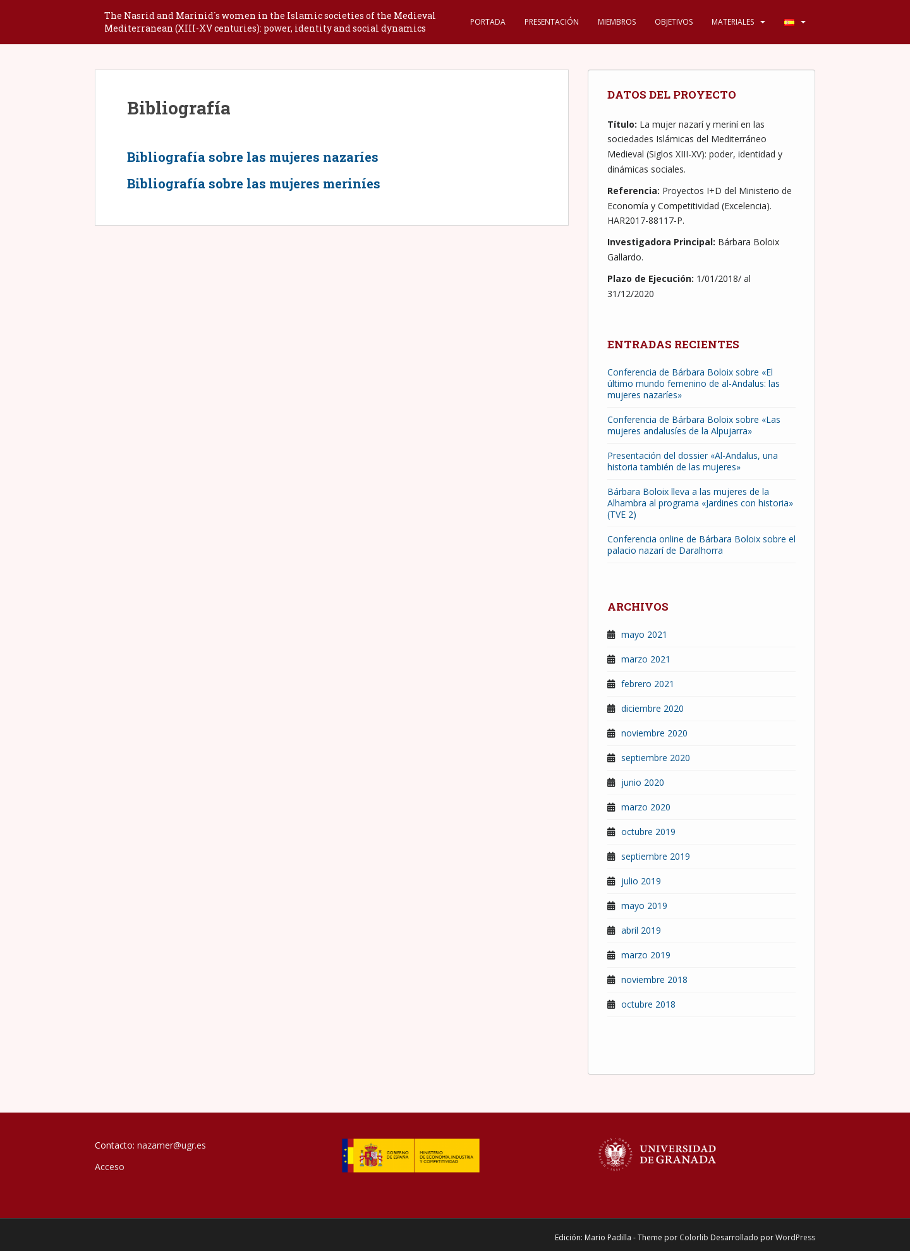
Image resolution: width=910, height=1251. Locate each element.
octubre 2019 (648, 832)
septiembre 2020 (655, 758)
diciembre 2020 (652, 708)
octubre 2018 (648, 1004)
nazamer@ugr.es (171, 1145)
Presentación (552, 21)
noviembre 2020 (654, 733)
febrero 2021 (647, 684)
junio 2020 (642, 782)
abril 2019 (641, 930)
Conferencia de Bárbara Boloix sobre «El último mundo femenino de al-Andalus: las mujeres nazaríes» (693, 383)
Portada (488, 21)
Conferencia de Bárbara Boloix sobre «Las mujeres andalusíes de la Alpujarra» (693, 425)
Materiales (733, 21)
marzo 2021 (645, 659)
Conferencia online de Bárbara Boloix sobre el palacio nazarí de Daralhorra (701, 544)
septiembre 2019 (655, 856)
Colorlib (693, 1237)
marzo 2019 (645, 955)
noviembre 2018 (654, 979)
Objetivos (674, 21)
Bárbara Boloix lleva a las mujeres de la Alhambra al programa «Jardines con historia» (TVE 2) (700, 502)
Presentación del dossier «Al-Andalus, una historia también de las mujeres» (692, 461)
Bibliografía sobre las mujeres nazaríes (253, 157)
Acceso (109, 1167)
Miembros (617, 21)
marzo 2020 (645, 807)
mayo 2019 (644, 906)
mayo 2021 (644, 634)
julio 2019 (641, 881)
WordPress (795, 1237)
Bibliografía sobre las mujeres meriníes (253, 183)
